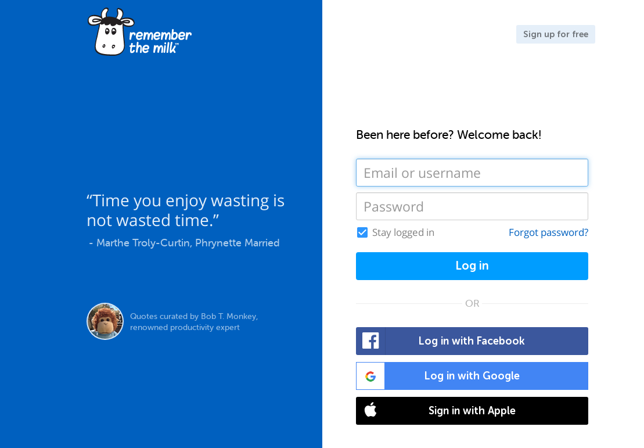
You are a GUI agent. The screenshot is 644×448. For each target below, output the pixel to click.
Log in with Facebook (441, 341)
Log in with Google (438, 376)
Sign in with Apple (436, 411)
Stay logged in (403, 232)
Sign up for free (555, 34)
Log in (472, 266)
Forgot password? (548, 232)
